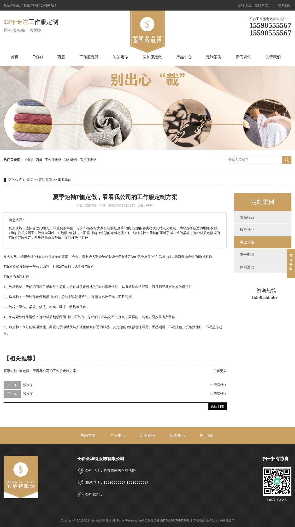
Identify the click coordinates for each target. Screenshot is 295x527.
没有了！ (30, 385)
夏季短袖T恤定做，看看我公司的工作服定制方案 (40, 371)
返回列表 (217, 406)
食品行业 (247, 217)
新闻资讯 (243, 57)
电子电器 (247, 254)
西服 (61, 57)
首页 (14, 57)
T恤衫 (38, 57)
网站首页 (88, 435)
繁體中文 (261, 5)
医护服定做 (152, 57)
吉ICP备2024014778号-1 (176, 520)
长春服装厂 (227, 520)
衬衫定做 (120, 57)
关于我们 (273, 57)
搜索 (286, 160)
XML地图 (199, 520)
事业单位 (64, 180)
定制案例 (213, 57)
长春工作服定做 (261, 19)
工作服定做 (89, 57)
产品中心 (184, 57)
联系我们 (284, 5)
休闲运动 (247, 267)
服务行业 (247, 230)
